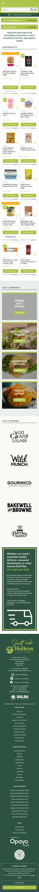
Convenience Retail (19, 726)
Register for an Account (19, 720)
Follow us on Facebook (21, 682)
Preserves (19, 768)
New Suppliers (19, 738)
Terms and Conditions (19, 833)
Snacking (19, 757)
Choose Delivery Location (21, 15)
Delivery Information (19, 714)
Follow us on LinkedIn (22, 679)
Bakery (19, 754)
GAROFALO (15, 93)
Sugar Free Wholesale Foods (19, 793)
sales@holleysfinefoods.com (22, 670)
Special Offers (19, 780)
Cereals (19, 774)
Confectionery (19, 760)
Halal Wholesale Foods (19, 817)
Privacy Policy (19, 827)
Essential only (19, 882)
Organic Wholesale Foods (19, 799)
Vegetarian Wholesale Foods (19, 808)
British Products (19, 751)
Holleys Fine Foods (17, 3)
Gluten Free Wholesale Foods (19, 790)
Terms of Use (19, 830)
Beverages (19, 777)
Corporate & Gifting (19, 735)
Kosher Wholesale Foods (20, 814)
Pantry (19, 765)
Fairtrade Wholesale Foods (19, 805)
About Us (20, 711)
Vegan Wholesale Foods (19, 811)
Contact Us (19, 717)
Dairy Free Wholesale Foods (19, 802)
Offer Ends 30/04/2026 (10, 91)
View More (31, 20)
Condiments (20, 771)
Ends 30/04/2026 (10, 237)
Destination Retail (19, 729)
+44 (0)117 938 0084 (21, 668)
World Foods (19, 762)
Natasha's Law (19, 741)
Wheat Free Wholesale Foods (19, 796)
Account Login (19, 723)
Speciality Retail (19, 732)
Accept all (19, 887)
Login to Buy (10, 87)
